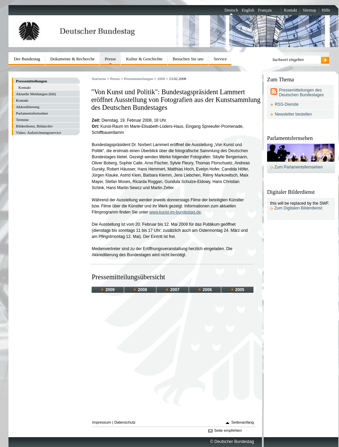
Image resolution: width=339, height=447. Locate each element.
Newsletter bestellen (293, 114)
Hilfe (326, 10)
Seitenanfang (242, 422)
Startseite (99, 79)
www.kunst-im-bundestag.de (175, 212)
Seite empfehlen (228, 430)
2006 (205, 289)
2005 (237, 289)
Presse (115, 79)
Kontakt (290, 10)
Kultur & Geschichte (144, 58)
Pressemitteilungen (138, 79)
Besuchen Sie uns (188, 58)
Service (220, 58)
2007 (172, 289)
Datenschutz (125, 422)
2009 (107, 289)
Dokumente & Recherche (72, 58)
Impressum (101, 422)
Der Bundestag (27, 58)
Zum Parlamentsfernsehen (299, 167)
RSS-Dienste (287, 104)
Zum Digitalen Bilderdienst (298, 208)
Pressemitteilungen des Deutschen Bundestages (301, 92)
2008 (161, 79)
